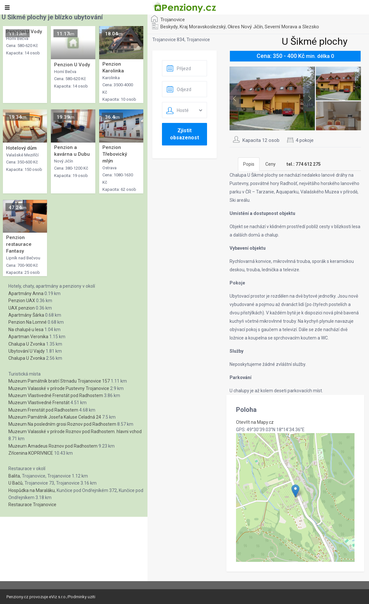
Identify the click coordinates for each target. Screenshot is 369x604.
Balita (14, 476)
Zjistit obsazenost (184, 134)
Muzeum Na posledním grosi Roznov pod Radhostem (62, 424)
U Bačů (15, 483)
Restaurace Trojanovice (32, 504)
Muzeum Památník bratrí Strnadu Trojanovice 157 (59, 381)
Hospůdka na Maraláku (31, 490)
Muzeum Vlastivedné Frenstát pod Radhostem (55, 395)
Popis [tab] (248, 164)
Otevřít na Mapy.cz (255, 422)
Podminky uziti (81, 596)
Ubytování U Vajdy (26, 351)
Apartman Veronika (28, 336)
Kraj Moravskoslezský (203, 27)
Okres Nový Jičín (245, 27)
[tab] (303, 164)
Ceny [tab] (270, 164)
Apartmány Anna (25, 293)
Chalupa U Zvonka (26, 344)
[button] (295, 490)
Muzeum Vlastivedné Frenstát (39, 402)
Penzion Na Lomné (27, 322)
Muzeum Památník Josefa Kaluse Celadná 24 (54, 417)
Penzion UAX (21, 300)
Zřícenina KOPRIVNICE (30, 453)
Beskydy (169, 27)
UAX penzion (21, 308)
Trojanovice (172, 20)
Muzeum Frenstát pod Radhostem (43, 410)
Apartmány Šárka (26, 315)
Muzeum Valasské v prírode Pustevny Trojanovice (58, 388)
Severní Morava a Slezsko (292, 27)
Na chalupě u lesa (25, 329)
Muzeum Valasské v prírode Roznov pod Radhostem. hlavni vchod (75, 431)
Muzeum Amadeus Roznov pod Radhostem (53, 446)
